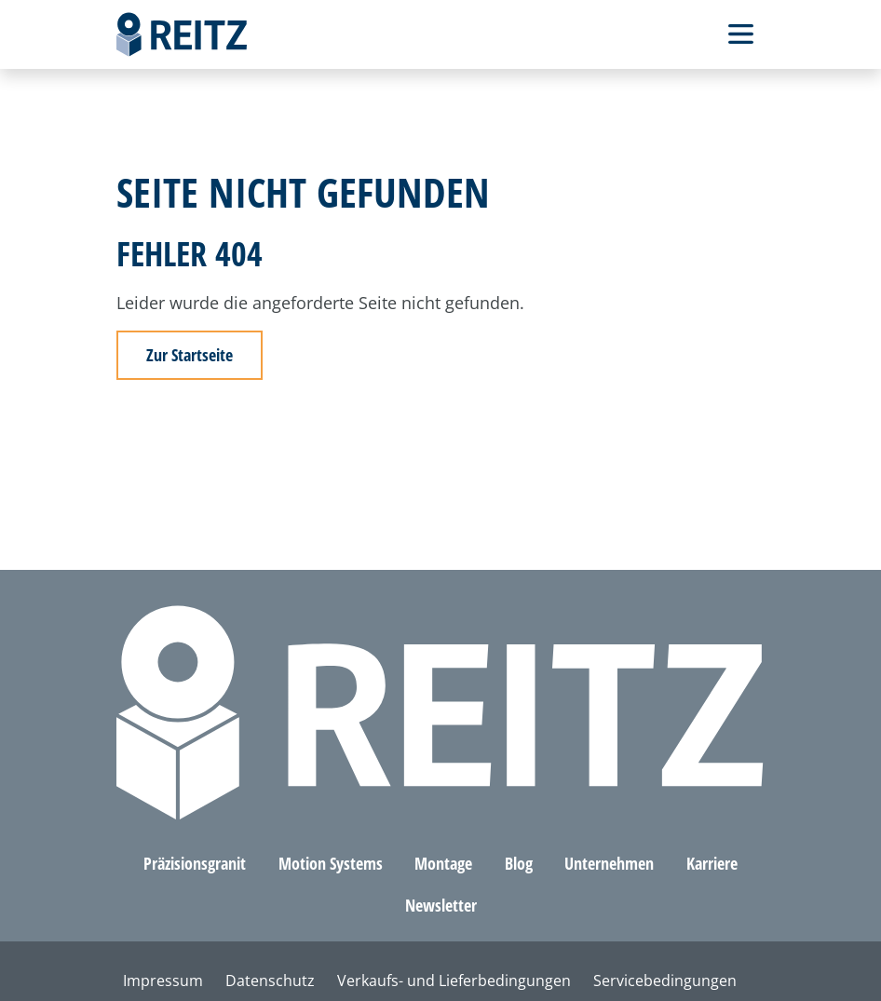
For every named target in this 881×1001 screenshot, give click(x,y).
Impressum (163, 980)
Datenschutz (270, 980)
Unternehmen (609, 863)
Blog (519, 863)
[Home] (181, 34)
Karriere (712, 863)
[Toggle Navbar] (741, 34)
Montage (443, 863)
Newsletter (441, 905)
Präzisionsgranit (194, 863)
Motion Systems (330, 863)
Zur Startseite (189, 355)
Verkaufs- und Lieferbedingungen (454, 980)
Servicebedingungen (665, 980)
